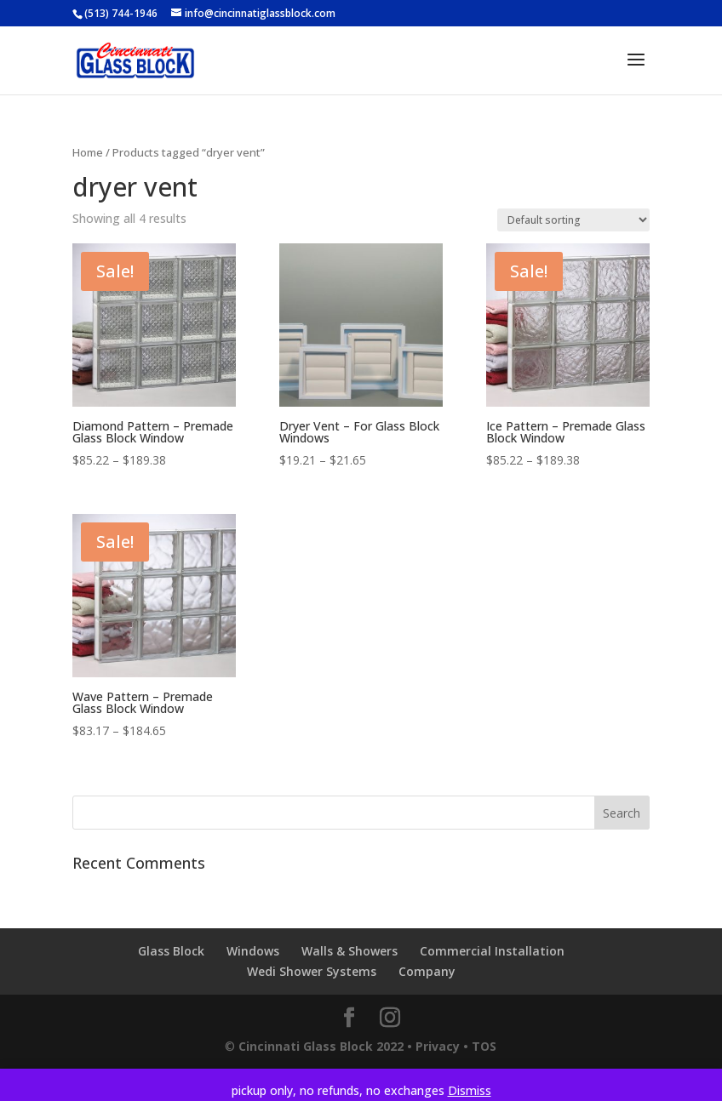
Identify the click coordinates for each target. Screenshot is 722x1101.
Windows (252, 951)
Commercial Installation (492, 951)
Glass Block (171, 951)
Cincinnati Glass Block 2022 (321, 1046)
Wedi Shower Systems (311, 971)
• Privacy (433, 1046)
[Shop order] (573, 219)
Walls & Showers (349, 951)
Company (427, 971)
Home (87, 152)
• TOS (479, 1046)
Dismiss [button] (469, 1090)
